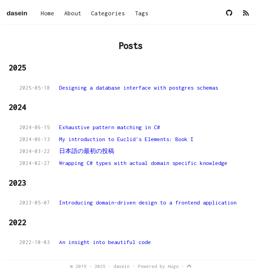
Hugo (173, 266)
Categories (108, 13)
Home (47, 13)
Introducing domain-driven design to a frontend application (148, 202)
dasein (17, 13)
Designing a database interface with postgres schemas (138, 88)
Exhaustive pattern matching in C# (109, 127)
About (72, 13)
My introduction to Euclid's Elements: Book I (126, 139)
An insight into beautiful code (105, 242)
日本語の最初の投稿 (86, 151)
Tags (142, 13)
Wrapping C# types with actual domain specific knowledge (143, 163)
